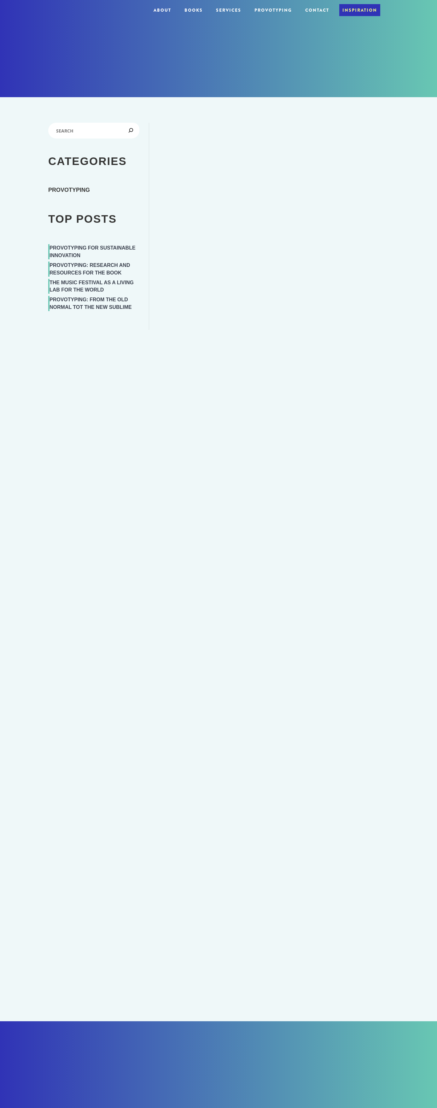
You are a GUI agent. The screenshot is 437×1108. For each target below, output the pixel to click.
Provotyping (273, 10)
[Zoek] (132, 129)
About (162, 10)
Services (228, 10)
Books (193, 10)
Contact (317, 10)
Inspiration (359, 10)
